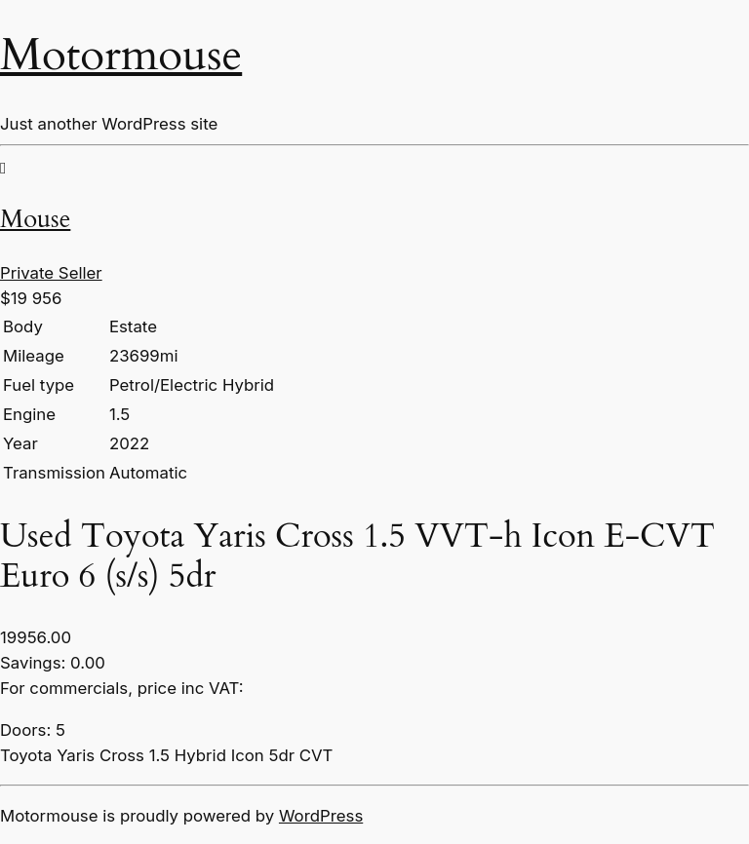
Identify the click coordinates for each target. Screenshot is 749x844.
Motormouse (121, 55)
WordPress (321, 815)
